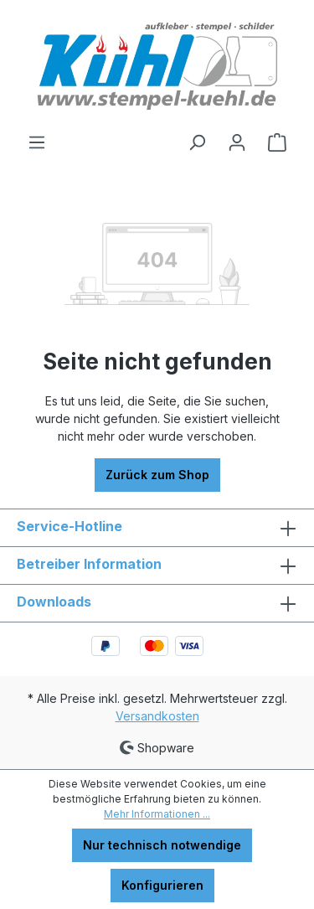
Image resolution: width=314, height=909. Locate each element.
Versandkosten (157, 716)
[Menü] (37, 142)
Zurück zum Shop (157, 474)
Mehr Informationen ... (157, 814)
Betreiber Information (89, 563)
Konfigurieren (162, 885)
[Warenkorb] (277, 142)
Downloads (54, 601)
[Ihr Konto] (237, 142)
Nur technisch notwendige (162, 845)
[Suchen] (197, 142)
